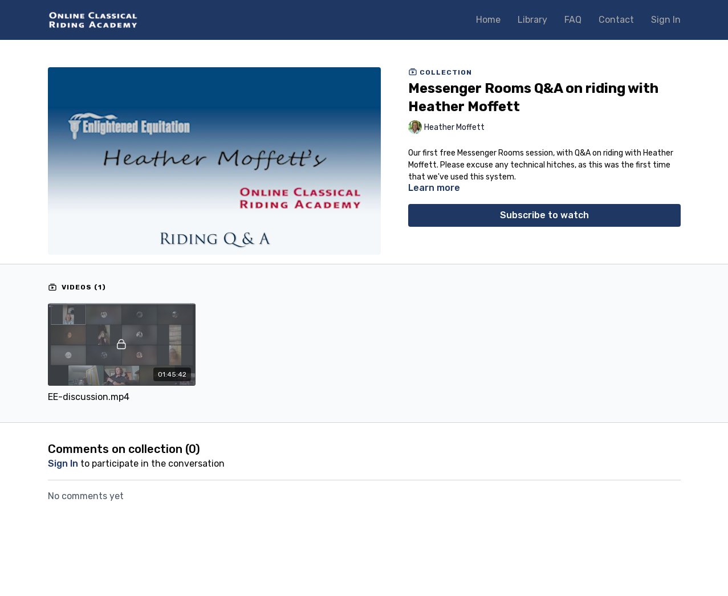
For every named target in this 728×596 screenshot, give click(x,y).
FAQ (572, 19)
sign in (63, 463)
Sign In (666, 19)
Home (488, 19)
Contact (616, 19)
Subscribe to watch (544, 215)
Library (532, 19)
